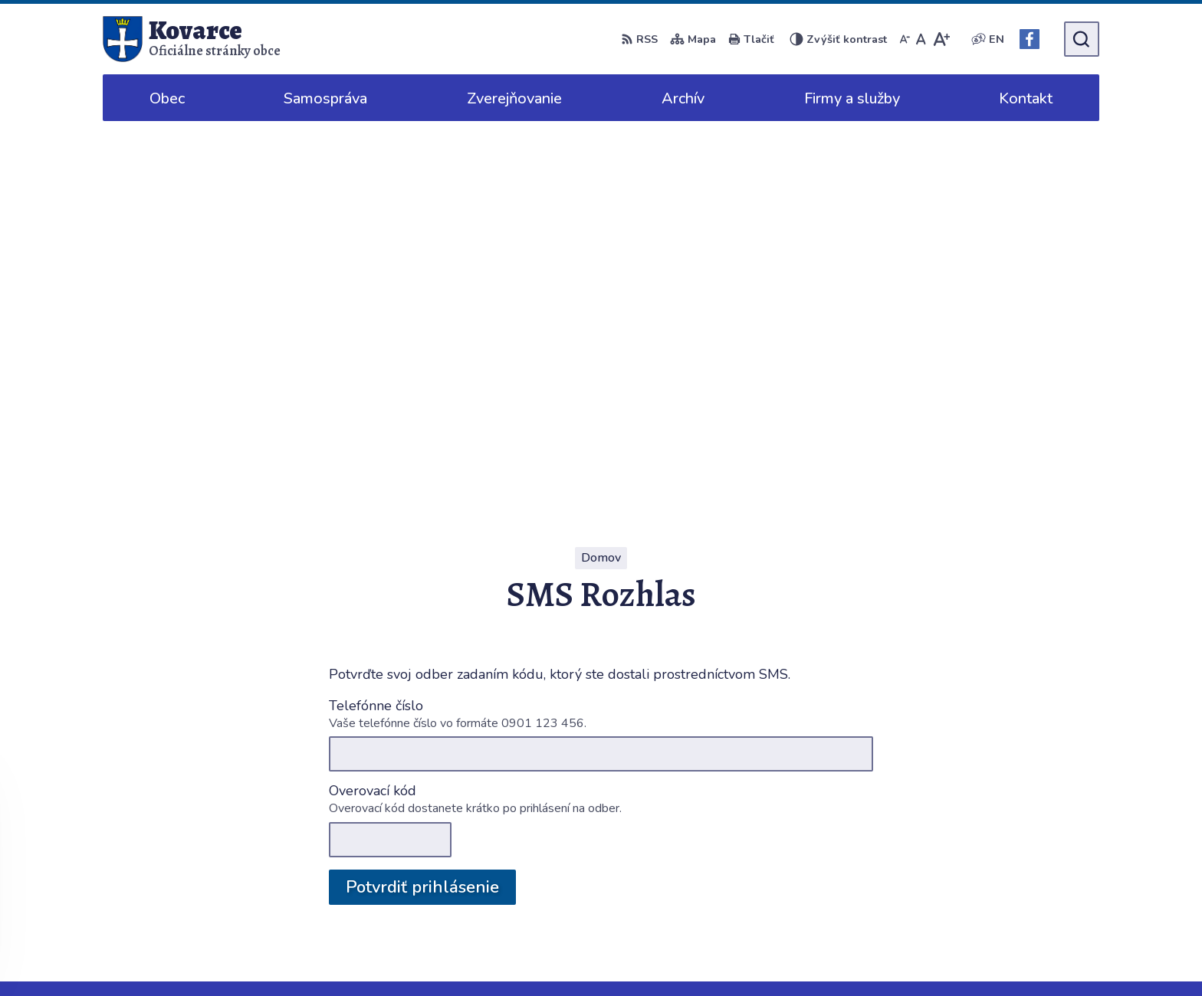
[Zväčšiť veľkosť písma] (941, 39)
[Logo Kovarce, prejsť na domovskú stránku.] (192, 39)
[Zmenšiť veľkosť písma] (904, 39)
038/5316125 (1020, 831)
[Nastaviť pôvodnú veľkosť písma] (921, 39)
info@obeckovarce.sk (1039, 849)
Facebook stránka (1029, 868)
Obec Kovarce (863, 954)
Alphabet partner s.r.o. (659, 954)
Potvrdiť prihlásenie (422, 498)
